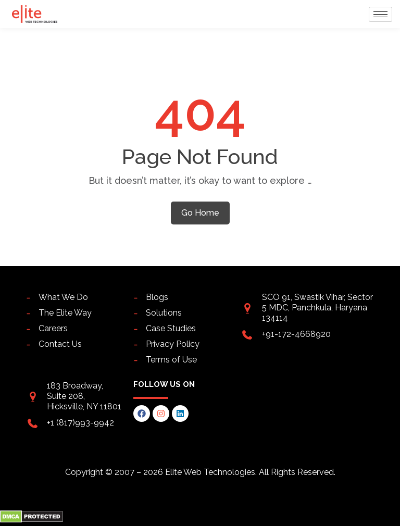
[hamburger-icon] (380, 14)
